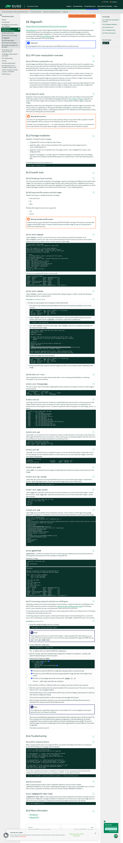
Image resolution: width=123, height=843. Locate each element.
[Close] (95, 833)
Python (74, 99)
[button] (6, 835)
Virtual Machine (31, 30)
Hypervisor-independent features (52, 12)
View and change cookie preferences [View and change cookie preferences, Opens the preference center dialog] (76, 834)
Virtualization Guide (36, 12)
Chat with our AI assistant (111, 829)
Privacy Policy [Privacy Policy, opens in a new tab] (22, 836)
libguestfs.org (34, 814)
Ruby (81, 99)
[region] (52, 834)
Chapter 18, (69, 606)
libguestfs (65, 12)
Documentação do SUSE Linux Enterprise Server (16, 12)
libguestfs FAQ (34, 817)
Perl (70, 99)
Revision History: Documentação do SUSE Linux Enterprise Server (46, 26)
